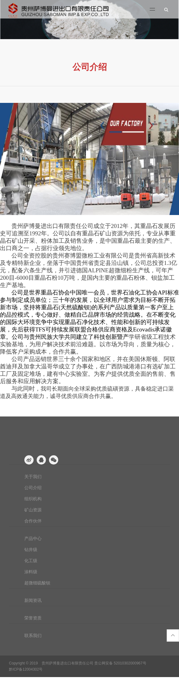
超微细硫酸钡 (37, 582)
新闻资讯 (33, 600)
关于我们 (33, 476)
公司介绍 (33, 487)
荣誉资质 (33, 617)
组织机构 (33, 498)
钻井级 (30, 549)
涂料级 (30, 571)
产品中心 (33, 538)
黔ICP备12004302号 (26, 669)
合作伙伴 (33, 520)
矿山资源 (33, 509)
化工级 (30, 560)
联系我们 (33, 635)
